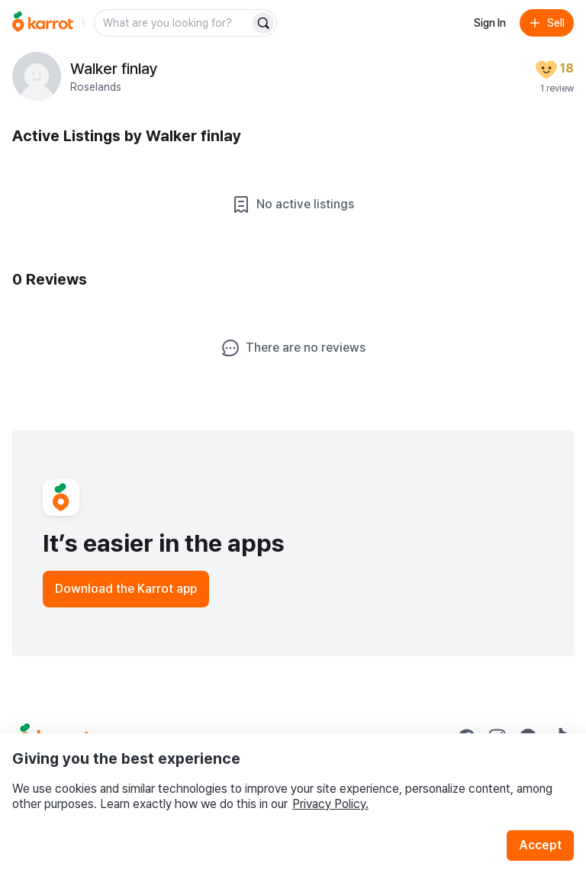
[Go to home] (42, 22)
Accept (540, 845)
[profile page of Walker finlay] (36, 76)
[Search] (263, 23)
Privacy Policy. (330, 804)
